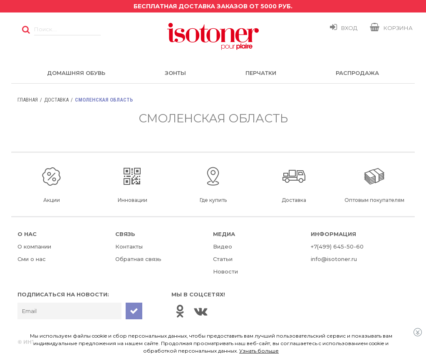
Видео (222, 246)
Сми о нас (31, 259)
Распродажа (357, 73)
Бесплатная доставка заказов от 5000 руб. (213, 6)
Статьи (223, 259)
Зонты (175, 73)
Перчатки (260, 73)
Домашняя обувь (76, 73)
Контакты (129, 246)
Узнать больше (259, 351)
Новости (225, 271)
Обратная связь (138, 259)
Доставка (56, 100)
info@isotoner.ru (334, 259)
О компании (34, 246)
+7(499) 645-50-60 (337, 246)
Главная (27, 100)
